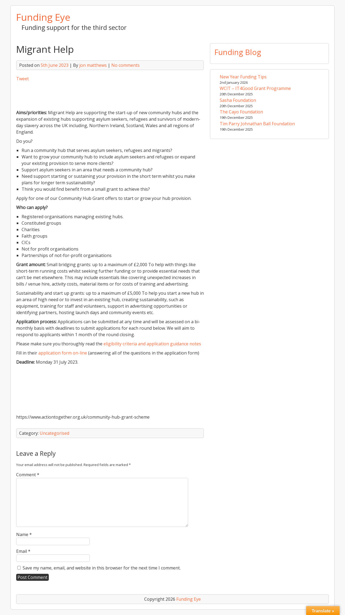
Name (24, 534)
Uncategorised (54, 433)
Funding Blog (237, 52)
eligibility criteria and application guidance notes (152, 344)
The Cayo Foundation (241, 112)
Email (23, 551)
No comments (125, 65)
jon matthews (93, 65)
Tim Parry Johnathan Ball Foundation (257, 124)
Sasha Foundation (238, 100)
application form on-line (62, 353)
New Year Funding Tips (243, 77)
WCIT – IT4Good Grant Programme (255, 88)
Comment (27, 475)
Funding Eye (43, 17)
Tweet (22, 79)
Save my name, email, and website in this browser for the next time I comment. (102, 568)
